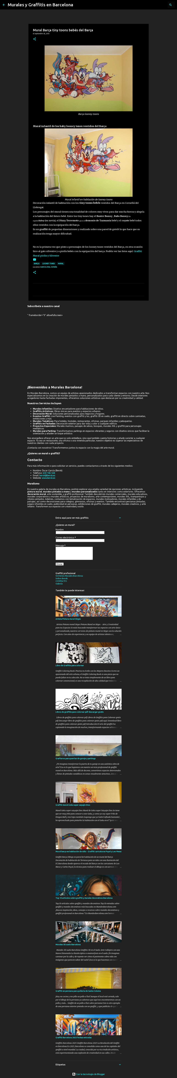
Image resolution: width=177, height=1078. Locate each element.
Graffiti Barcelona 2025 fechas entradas (74, 1037)
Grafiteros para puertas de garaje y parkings (76, 758)
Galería (59, 583)
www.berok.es (48, 478)
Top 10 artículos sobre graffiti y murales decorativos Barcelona (84, 898)
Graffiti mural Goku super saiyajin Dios (73, 805)
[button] (34, 39)
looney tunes (48, 263)
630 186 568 (49, 473)
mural (60, 263)
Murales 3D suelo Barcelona (68, 944)
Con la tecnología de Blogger (88, 1074)
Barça (36, 263)
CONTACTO (61, 581)
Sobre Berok (62, 578)
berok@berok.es (47, 475)
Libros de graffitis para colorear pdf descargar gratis (80, 712)
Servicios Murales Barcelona (69, 576)
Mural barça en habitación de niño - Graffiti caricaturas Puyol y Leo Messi (88, 851)
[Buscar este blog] (160, 5)
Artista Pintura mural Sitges (68, 619)
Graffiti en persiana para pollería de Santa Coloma (78, 991)
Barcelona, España (48, 267)
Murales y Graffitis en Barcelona (40, 4)
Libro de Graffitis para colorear (70, 665)
